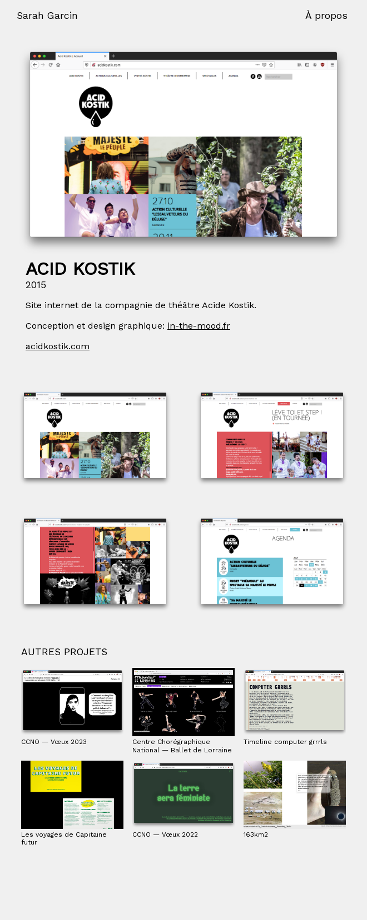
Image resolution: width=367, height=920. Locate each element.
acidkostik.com (58, 346)
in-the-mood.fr (198, 325)
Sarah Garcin (47, 15)
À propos (326, 15)
